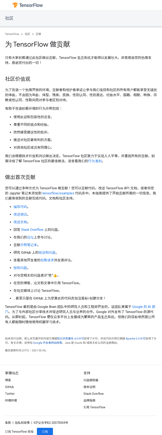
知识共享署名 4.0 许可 (70, 338)
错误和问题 (47, 253)
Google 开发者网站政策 (47, 342)
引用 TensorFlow (94, 407)
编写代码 (20, 207)
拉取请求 (47, 260)
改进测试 (20, 214)
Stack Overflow (32, 230)
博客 (8, 380)
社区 (9, 18)
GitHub (9, 387)
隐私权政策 (22, 422)
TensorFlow (12, 34)
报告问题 (20, 268)
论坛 (30, 237)
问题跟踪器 (91, 380)
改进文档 (20, 222)
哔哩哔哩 (11, 400)
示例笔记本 (28, 245)
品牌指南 (89, 400)
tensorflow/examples (58, 193)
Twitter (10, 393)
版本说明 (89, 387)
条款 (8, 422)
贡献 (38, 34)
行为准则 (95, 161)
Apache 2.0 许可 (136, 338)
